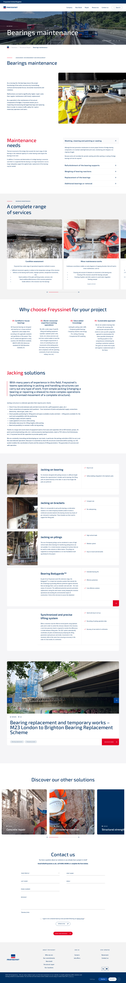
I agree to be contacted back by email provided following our (63, 918)
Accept (112, 979)
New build (49, 961)
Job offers (77, 958)
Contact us (105, 7)
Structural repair (49, 964)
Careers (77, 955)
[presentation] (9, 700)
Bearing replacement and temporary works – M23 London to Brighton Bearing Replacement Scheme (61, 727)
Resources (95, 7)
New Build (78, 7)
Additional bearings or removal (78, 183)
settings (71, 976)
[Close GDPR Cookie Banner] (118, 979)
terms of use (80, 918)
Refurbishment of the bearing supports (82, 165)
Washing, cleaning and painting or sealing (83, 141)
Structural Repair (25, 47)
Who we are (49, 955)
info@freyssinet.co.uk (49, 863)
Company (69, 7)
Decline (103, 979)
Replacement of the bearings (77, 177)
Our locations (49, 967)
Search (116, 8)
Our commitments (49, 958)
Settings (91, 979)
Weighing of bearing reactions (78, 171)
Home (8, 47)
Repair (87, 7)
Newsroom (105, 955)
